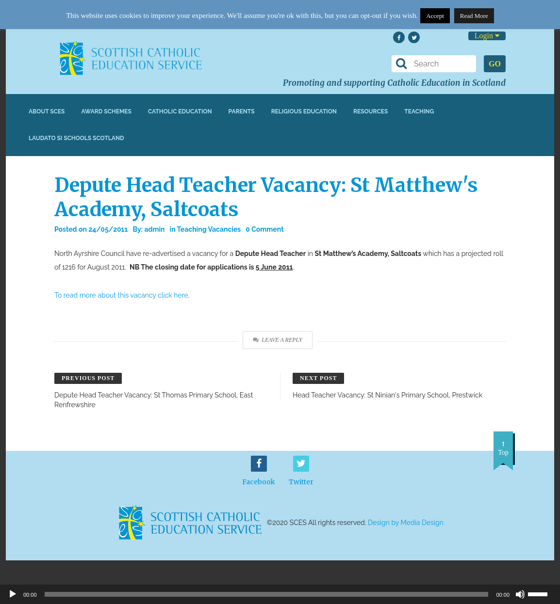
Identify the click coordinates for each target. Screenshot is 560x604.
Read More (474, 15)
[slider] (541, 593)
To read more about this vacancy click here (121, 295)
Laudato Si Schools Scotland (76, 138)
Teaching (419, 111)
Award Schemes (106, 111)
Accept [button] (435, 15)
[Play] (12, 594)
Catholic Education (180, 111)
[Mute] (520, 594)
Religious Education (304, 111)
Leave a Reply (277, 339)
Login (487, 36)
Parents (242, 111)
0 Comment (264, 229)
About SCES (47, 111)
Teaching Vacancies (209, 229)
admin (154, 229)
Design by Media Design (406, 522)
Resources (370, 111)
